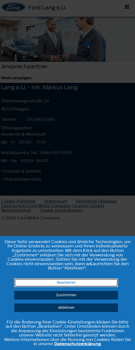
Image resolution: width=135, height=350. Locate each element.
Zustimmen (66, 295)
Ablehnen (66, 307)
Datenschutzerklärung (77, 344)
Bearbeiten (66, 282)
